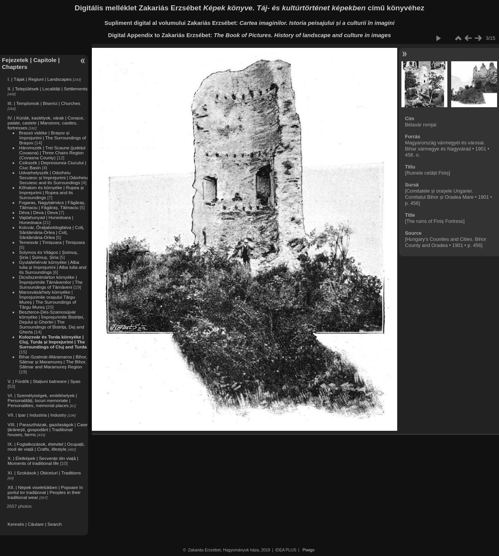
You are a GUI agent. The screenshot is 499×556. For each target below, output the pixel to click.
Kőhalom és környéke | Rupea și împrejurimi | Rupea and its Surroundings (51, 192)
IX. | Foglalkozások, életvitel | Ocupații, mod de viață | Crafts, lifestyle (46, 446)
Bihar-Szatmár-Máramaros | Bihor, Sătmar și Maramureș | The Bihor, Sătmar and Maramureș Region (53, 361)
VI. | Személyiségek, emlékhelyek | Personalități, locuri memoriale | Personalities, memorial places (42, 400)
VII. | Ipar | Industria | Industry (37, 414)
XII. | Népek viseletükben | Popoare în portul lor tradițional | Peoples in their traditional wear (45, 492)
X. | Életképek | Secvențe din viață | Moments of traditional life (43, 461)
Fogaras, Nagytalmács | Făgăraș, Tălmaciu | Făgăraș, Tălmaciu (52, 205)
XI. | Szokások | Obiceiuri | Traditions (44, 472)
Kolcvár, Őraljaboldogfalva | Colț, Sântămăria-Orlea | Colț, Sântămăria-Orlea (51, 232)
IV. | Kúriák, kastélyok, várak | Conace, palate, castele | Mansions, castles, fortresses (46, 122)
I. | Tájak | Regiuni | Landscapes (40, 79)
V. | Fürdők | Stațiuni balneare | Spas (44, 381)
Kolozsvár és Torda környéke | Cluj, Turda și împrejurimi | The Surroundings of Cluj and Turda (52, 341)
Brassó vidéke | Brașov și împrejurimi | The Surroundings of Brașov (52, 137)
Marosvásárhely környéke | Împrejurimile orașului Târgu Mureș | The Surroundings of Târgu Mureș (47, 299)
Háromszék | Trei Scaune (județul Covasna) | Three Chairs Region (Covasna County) (52, 152)
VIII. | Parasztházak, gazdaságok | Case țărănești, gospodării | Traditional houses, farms (48, 429)
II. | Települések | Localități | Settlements (48, 88)
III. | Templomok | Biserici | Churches (44, 103)
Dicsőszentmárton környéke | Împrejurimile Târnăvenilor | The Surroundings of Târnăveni (50, 282)
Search (54, 524)
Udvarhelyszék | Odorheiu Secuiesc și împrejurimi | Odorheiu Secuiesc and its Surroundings (53, 177)
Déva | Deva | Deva (38, 212)
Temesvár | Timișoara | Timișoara (52, 242)
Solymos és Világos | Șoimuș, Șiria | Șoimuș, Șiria (48, 255)
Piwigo (309, 550)
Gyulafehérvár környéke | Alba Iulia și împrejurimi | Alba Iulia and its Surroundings (52, 267)
